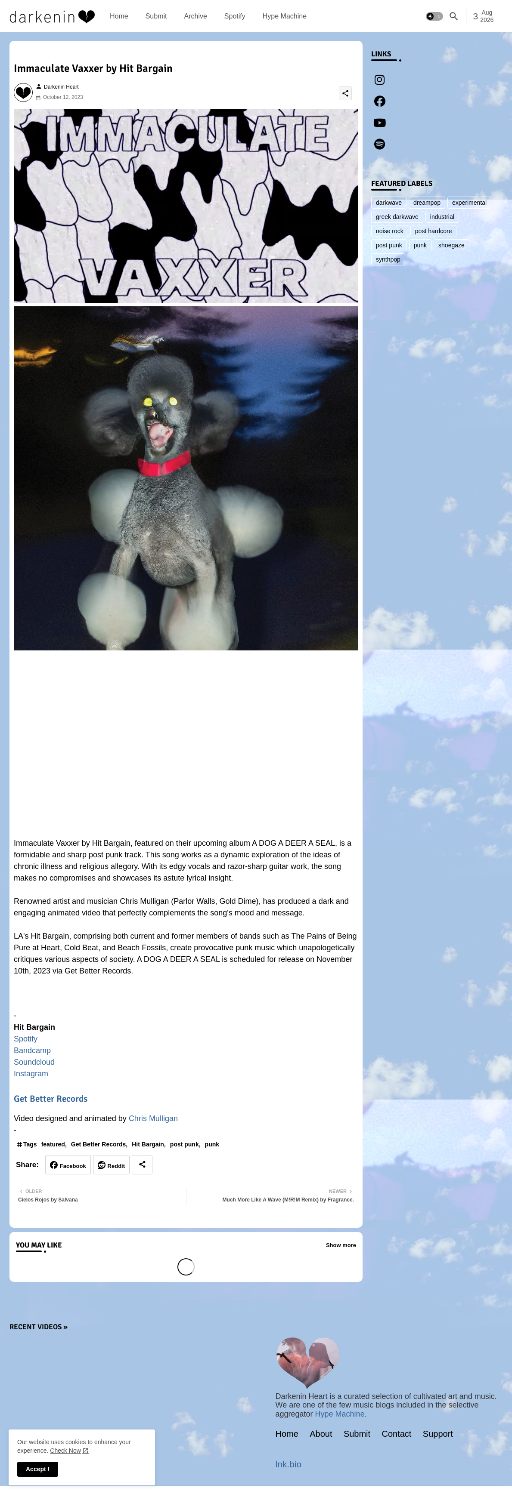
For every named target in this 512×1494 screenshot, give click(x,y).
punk (212, 1144)
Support (438, 1434)
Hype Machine (285, 16)
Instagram (31, 1073)
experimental (469, 202)
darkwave (389, 202)
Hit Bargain (148, 1144)
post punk (184, 1144)
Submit (156, 16)
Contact (397, 1434)
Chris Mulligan (153, 1118)
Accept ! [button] (38, 1469)
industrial (442, 216)
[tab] (119, 16)
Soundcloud (34, 1062)
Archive (195, 16)
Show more (341, 1245)
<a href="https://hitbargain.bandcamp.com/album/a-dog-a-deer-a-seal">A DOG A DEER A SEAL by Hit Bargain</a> (186, 998)
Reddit (116, 1166)
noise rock (389, 231)
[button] (434, 16)
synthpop (388, 259)
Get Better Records (50, 1098)
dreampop (427, 202)
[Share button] (142, 1164)
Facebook (73, 1166)
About (321, 1434)
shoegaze (451, 245)
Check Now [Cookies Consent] (65, 1450)
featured (53, 1144)
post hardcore (433, 231)
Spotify (234, 16)
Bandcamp (32, 1050)
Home (119, 16)
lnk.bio (289, 1464)
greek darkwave (397, 216)
